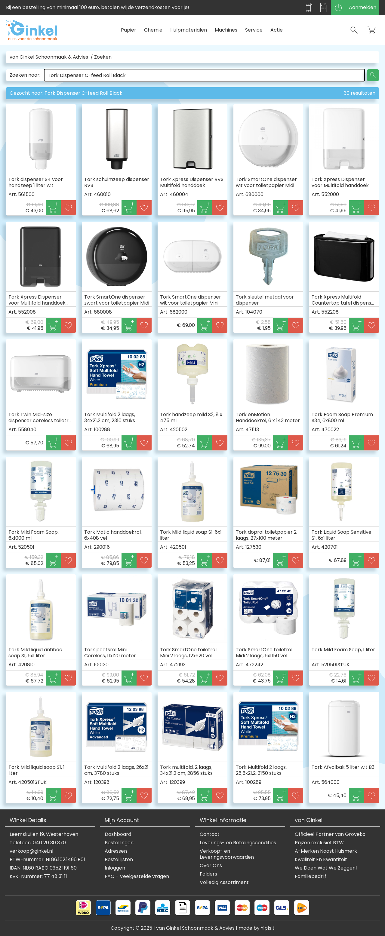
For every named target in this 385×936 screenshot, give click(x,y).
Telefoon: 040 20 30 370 (38, 843)
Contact (210, 834)
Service (254, 29)
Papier (128, 29)
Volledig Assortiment (224, 882)
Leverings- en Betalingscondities (238, 843)
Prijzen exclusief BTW (319, 843)
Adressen (116, 851)
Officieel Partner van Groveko (330, 834)
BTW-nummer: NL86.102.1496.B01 (47, 860)
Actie (276, 29)
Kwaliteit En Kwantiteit (321, 860)
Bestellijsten (119, 860)
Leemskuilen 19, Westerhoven (44, 834)
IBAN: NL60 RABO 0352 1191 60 (43, 868)
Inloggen (115, 868)
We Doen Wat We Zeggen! (326, 868)
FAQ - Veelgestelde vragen (137, 876)
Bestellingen (119, 843)
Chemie (153, 29)
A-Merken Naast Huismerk (326, 851)
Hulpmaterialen (188, 29)
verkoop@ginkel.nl (31, 851)
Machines (226, 29)
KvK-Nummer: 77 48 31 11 (38, 876)
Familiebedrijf (310, 876)
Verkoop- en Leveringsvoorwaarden (227, 854)
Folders (208, 874)
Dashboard (118, 834)
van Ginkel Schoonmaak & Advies (49, 57)
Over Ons (211, 866)
